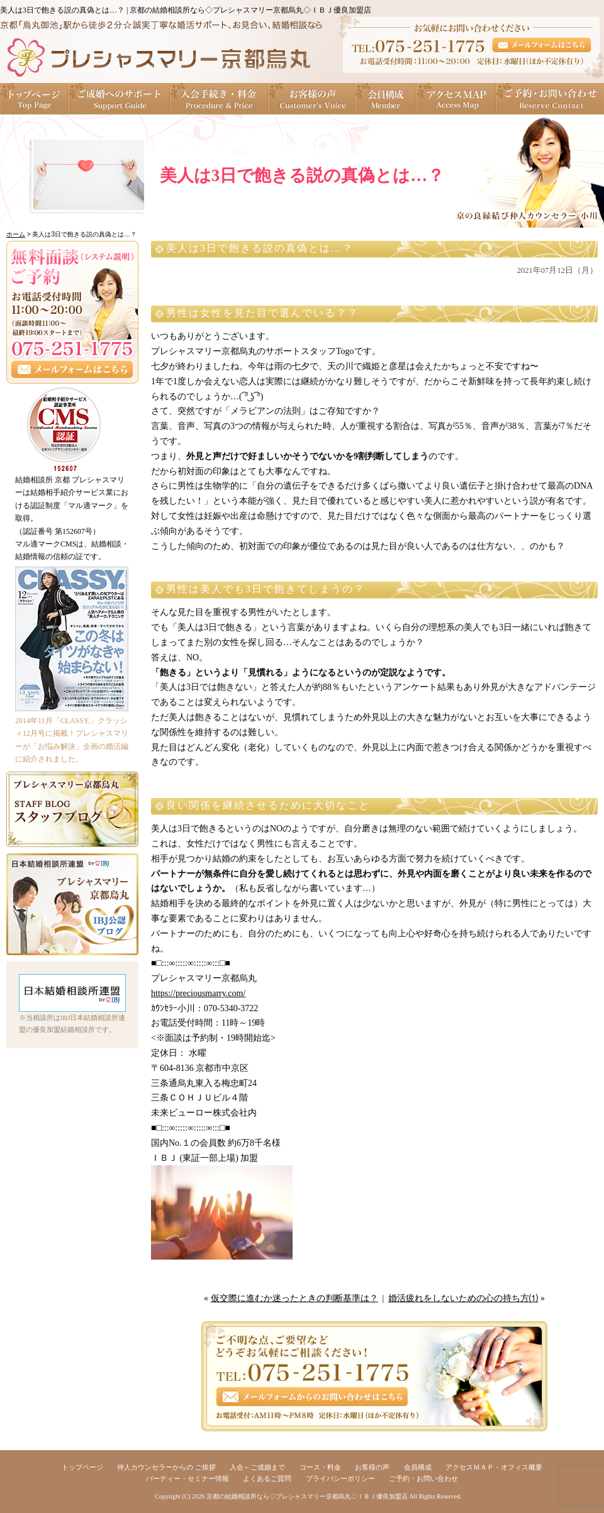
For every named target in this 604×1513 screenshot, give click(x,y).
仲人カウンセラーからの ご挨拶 (166, 1467)
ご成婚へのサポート (120, 98)
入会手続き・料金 (220, 98)
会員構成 (386, 98)
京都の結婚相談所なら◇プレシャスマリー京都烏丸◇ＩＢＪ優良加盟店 (307, 1496)
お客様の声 (312, 98)
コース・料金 (320, 1467)
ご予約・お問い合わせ (550, 98)
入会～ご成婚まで (257, 1467)
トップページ (34, 98)
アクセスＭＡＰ (456, 98)
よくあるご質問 (267, 1478)
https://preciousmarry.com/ (198, 993)
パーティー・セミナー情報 (187, 1478)
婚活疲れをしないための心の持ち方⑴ (463, 1298)
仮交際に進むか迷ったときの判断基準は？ (294, 1298)
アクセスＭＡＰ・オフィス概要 (493, 1467)
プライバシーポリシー (340, 1478)
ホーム (15, 234)
